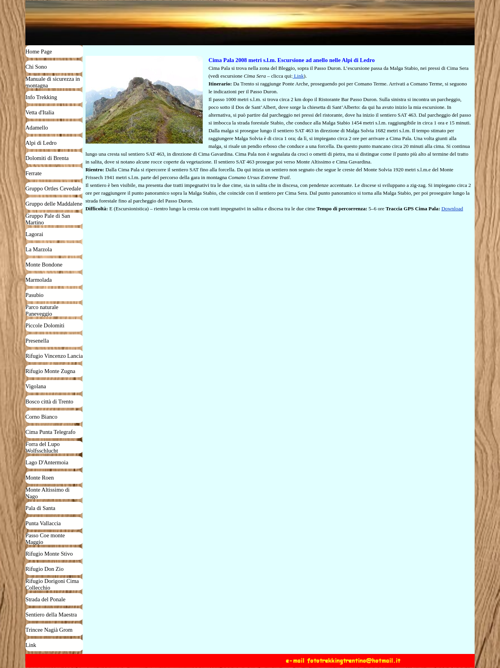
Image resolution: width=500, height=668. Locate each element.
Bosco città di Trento (49, 401)
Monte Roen (39, 477)
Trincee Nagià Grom (49, 630)
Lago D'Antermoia (46, 462)
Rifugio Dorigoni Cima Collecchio (52, 584)
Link (30, 645)
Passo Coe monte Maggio (45, 538)
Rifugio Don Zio (44, 569)
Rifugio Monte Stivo (49, 554)
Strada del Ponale (45, 599)
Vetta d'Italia (39, 112)
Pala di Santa (40, 508)
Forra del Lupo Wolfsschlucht (42, 447)
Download (452, 208)
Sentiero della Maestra (51, 614)
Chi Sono (36, 67)
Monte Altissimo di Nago (47, 493)
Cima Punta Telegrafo (50, 432)
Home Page (38, 51)
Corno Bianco (41, 417)
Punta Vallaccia (43, 523)
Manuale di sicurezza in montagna (52, 82)
